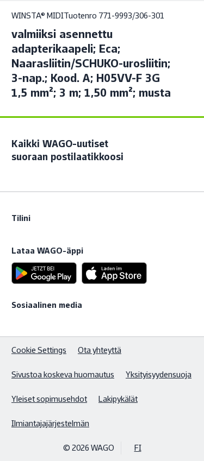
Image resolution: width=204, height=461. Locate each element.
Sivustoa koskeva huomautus (62, 374)
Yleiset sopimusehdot (49, 398)
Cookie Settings (38, 350)
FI (137, 447)
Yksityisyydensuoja (158, 374)
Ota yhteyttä (99, 350)
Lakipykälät (118, 398)
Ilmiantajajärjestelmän (50, 423)
